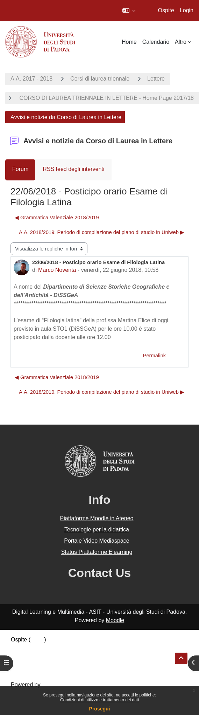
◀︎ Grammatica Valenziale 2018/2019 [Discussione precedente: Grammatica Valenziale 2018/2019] (57, 217)
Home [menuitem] (129, 42)
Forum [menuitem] (20, 169)
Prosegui (99, 708)
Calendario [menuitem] (155, 42)
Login (186, 10)
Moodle (115, 620)
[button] (129, 10)
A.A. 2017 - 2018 (31, 79)
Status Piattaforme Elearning (97, 552)
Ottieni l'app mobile (34, 665)
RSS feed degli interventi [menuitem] (73, 169)
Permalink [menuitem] (154, 355)
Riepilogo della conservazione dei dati (58, 648)
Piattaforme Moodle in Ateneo (97, 518)
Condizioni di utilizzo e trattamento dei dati (99, 699)
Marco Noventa (57, 270)
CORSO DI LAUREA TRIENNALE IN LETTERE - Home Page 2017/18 (106, 98)
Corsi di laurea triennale (99, 79)
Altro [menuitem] (180, 42)
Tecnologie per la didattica (96, 529)
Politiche (21, 656)
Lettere (156, 79)
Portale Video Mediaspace (96, 541)
